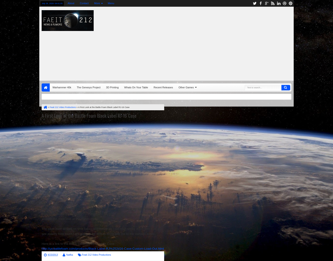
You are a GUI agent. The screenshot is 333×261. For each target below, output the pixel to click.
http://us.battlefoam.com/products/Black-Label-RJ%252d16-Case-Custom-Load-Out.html (103, 248)
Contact (84, 3)
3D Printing (112, 87)
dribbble (285, 3)
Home (46, 87)
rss (273, 3)
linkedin (279, 3)
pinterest (291, 3)
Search (285, 87)
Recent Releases (163, 87)
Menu (111, 3)
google (267, 3)
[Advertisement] (228, 42)
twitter (255, 3)
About (71, 3)
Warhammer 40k (61, 87)
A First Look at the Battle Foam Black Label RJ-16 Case (89, 115)
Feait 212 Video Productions (96, 255)
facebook (261, 3)
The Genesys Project (89, 87)
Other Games (186, 87)
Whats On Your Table (136, 87)
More (97, 3)
